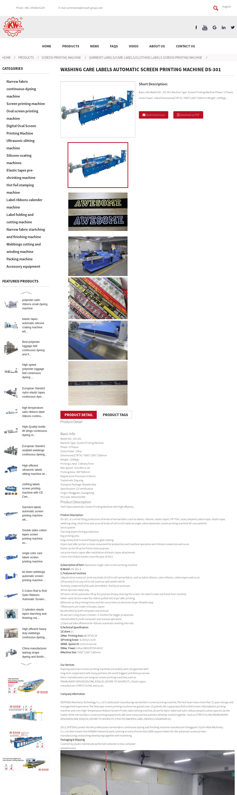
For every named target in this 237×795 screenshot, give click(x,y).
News (94, 46)
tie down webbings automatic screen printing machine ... (34, 576)
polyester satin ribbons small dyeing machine (34, 304)
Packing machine (19, 259)
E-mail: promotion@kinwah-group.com (81, 7)
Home (46, 46)
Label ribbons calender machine (24, 203)
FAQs (114, 46)
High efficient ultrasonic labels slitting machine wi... (34, 470)
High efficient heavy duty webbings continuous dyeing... (34, 633)
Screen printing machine (61, 57)
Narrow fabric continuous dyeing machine (21, 88)
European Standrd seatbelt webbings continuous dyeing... (34, 450)
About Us (157, 46)
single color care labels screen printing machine (32, 557)
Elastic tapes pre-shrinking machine (20, 174)
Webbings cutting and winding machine (23, 248)
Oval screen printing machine (22, 115)
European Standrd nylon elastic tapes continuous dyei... (33, 392)
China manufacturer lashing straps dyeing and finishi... (34, 652)
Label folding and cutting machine (20, 218)
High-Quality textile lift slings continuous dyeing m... (34, 431)
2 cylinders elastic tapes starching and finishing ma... (34, 614)
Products (70, 46)
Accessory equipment (23, 266)
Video (133, 46)
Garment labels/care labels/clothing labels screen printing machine (145, 57)
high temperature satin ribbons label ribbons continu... (33, 412)
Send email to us (155, 115)
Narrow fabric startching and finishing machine (25, 233)
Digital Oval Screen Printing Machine (21, 129)
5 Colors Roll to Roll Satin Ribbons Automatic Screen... (34, 595)
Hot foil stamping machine (20, 189)
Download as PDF (190, 115)
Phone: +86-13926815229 (30, 7)
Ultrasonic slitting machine (20, 144)
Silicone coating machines (18, 159)
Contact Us (185, 46)
